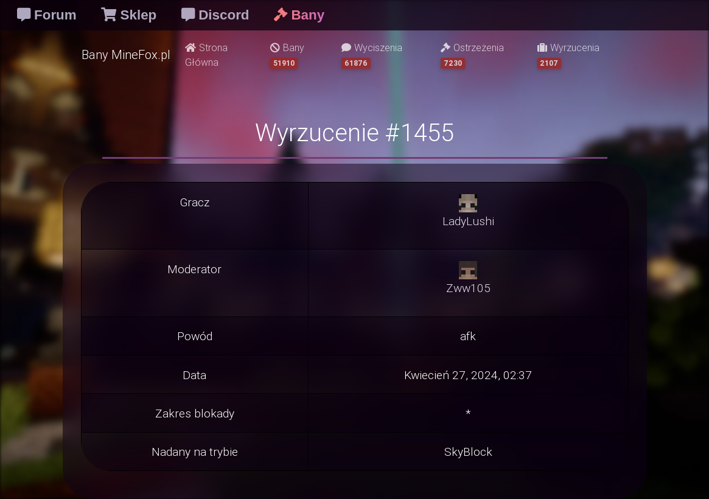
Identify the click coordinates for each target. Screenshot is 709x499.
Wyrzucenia (568, 55)
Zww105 (468, 288)
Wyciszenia (371, 55)
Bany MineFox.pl (126, 54)
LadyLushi (468, 221)
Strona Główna (206, 54)
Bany (287, 55)
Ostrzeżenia (472, 55)
